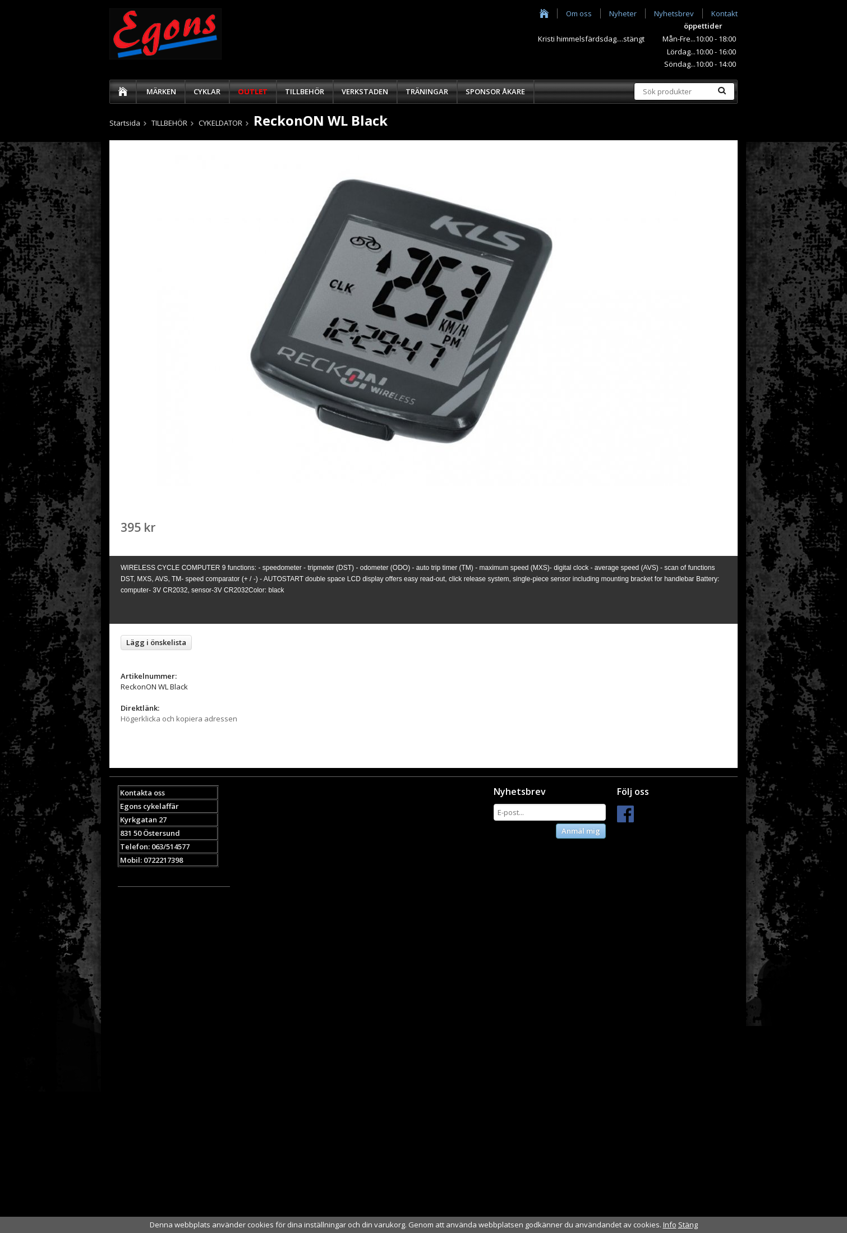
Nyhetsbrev (674, 13)
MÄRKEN (161, 91)
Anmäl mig (580, 831)
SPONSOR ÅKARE (495, 91)
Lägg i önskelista (156, 642)
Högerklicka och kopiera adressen (179, 719)
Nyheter (623, 13)
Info (669, 1225)
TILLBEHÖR (304, 91)
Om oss (579, 13)
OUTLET (253, 91)
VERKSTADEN (365, 91)
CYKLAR (207, 91)
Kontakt (724, 13)
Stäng (688, 1225)
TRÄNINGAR (427, 91)
